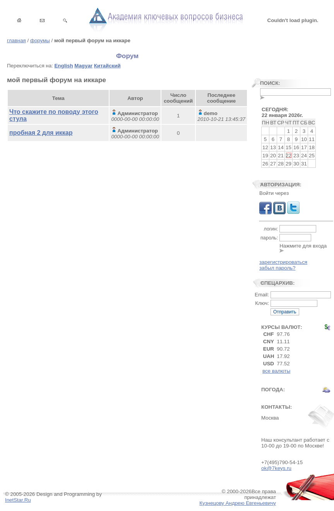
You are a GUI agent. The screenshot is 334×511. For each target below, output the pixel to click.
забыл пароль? (277, 268)
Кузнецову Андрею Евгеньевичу (237, 503)
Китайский (107, 66)
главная (16, 40)
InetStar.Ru (18, 500)
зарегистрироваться (283, 262)
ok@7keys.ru (276, 468)
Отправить (284, 312)
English (63, 66)
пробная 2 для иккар (40, 132)
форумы (40, 40)
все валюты (276, 371)
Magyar (83, 66)
